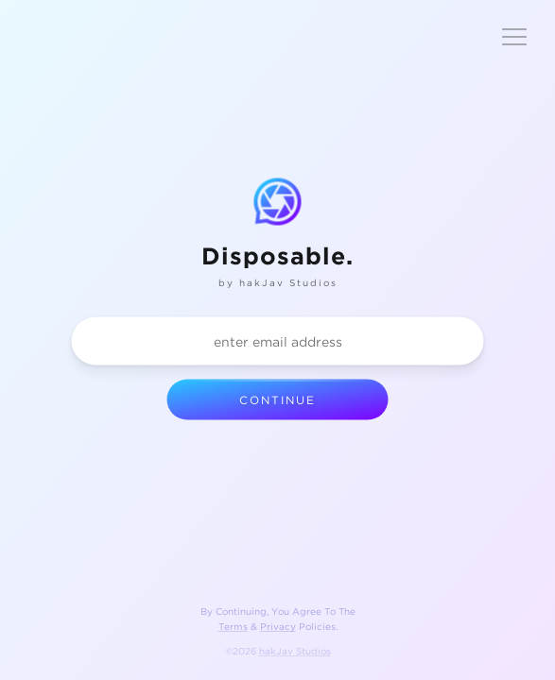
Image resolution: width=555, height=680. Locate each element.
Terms (233, 626)
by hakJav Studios (278, 283)
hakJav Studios (295, 651)
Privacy (278, 626)
